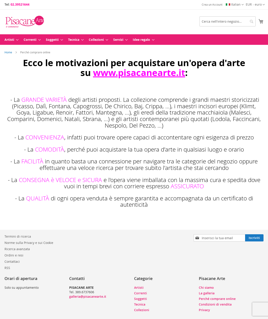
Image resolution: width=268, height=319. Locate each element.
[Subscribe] (254, 237)
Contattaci (12, 261)
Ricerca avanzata (17, 249)
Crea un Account (212, 4)
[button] (255, 4)
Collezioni (141, 310)
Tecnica (139, 304)
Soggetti (140, 299)
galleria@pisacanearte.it (87, 296)
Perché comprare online (217, 299)
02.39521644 (20, 4)
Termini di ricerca (17, 236)
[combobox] (227, 21)
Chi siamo (206, 287)
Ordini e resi (13, 255)
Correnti (140, 293)
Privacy (204, 310)
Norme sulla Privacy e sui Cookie (28, 243)
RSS (7, 268)
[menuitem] (10, 39)
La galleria (207, 293)
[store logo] (24, 22)
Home (8, 52)
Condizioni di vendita (215, 304)
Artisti (139, 287)
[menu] (134, 39)
